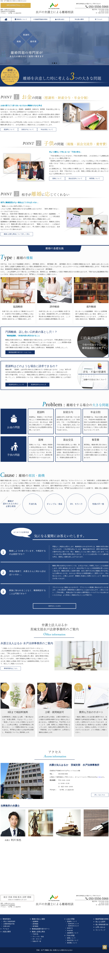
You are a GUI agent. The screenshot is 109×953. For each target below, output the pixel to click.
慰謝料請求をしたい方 (16, 384)
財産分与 (70, 928)
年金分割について (47, 129)
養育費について (94, 178)
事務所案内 (7, 919)
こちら (99, 777)
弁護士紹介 (59, 19)
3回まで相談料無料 (9, 921)
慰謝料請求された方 (73, 925)
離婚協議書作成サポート (41, 929)
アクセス (98, 19)
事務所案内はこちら (10, 668)
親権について (57, 178)
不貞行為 (33, 504)
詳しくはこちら (100, 795)
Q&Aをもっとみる (54, 606)
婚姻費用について (72, 933)
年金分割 (70, 930)
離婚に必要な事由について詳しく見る (17, 234)
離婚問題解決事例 (40, 19)
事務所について (21, 19)
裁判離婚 (35, 926)
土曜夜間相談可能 (8, 924)
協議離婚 (35, 921)
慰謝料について (9, 129)
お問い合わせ (100, 927)
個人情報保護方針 (102, 924)
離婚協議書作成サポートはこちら (20, 352)
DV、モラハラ (76, 504)
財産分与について (28, 129)
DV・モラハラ (37, 939)
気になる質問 (100, 922)
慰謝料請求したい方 (73, 923)
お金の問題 (70, 919)
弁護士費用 (79, 19)
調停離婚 (35, 924)
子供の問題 (70, 935)
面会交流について (72, 940)
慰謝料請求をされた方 (38, 384)
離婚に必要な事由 (38, 931)
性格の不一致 (98, 504)
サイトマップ (100, 930)
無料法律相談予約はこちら (16, 5)
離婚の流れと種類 (38, 919)
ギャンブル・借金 (54, 504)
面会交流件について (75, 178)
